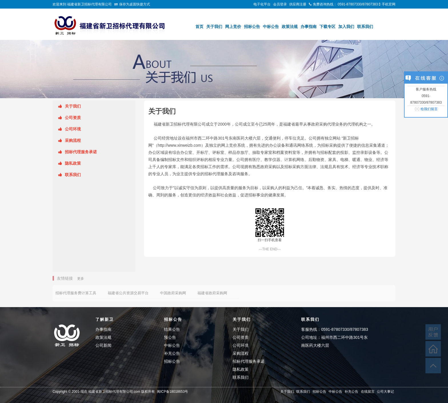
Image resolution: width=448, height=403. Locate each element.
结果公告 (172, 329)
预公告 (170, 337)
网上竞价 (233, 26)
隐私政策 (73, 163)
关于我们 (214, 26)
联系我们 (365, 26)
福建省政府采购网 (212, 293)
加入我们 (346, 26)
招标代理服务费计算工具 (75, 293)
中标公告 (271, 26)
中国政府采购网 (173, 293)
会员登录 (280, 4)
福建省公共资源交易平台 (128, 293)
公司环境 (73, 129)
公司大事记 (385, 392)
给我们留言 (429, 109)
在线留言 (368, 392)
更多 (80, 279)
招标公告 (252, 26)
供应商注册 (297, 4)
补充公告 (172, 353)
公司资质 (73, 117)
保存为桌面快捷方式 (134, 4)
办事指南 (309, 26)
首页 (199, 26)
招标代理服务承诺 (81, 152)
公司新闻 (103, 345)
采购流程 (73, 140)
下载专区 (327, 26)
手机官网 (388, 4)
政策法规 (290, 26)
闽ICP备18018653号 (172, 392)
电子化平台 (262, 4)
